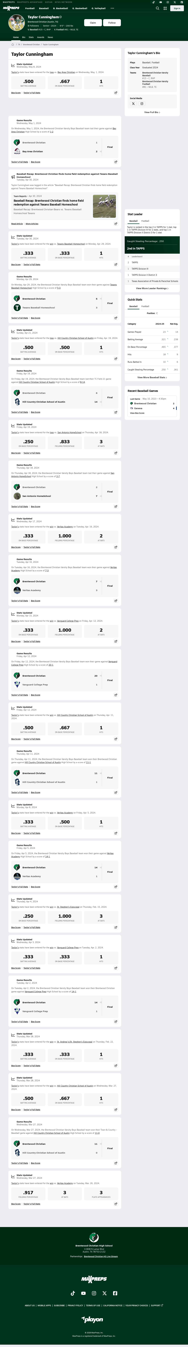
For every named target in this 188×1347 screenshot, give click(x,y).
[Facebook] (182, 2)
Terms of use (93, 1305)
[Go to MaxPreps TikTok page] (72, 1293)
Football (30, 8)
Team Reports (20, 196)
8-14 (82, 382)
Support (157, 1305)
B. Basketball (60, 8)
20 (95, 675)
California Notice (112, 1305)
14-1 (47, 856)
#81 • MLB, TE (66, 29)
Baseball (44, 8)
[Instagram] (167, 2)
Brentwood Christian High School (94, 1240)
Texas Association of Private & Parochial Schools (155, 281)
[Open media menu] (165, 8)
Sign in (177, 8)
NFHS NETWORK (63, 2)
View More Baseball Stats (152, 377)
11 (95, 773)
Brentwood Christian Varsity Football (155, 82)
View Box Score (137, 412)
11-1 (88, 762)
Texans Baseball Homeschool (71, 243)
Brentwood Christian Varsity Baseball (155, 74)
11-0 (97, 1133)
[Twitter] (175, 2)
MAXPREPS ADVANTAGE (30, 2)
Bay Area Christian (66, 72)
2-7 (58, 476)
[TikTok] (153, 2)
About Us (30, 1305)
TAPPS (135, 262)
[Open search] (157, 8)
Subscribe (59, 1305)
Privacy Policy (75, 1305)
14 (95, 401)
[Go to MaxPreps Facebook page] (115, 1293)
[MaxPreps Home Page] (12, 44)
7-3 (47, 570)
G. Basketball (79, 8)
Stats (31, 37)
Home (16, 37)
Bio (23, 37)
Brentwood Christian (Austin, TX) (43, 21)
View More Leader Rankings (152, 288)
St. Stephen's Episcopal (68, 907)
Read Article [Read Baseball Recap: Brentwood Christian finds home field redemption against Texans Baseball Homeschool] (17, 223)
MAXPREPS (9, 2)
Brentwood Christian (31, 44)
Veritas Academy (65, 526)
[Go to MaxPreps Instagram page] (94, 1293)
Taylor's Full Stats (32, 92)
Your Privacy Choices (136, 1305)
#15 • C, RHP (39, 29)
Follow (112, 22)
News (50, 37)
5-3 (59, 287)
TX (19, 44)
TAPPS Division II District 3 (144, 275)
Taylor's (15, 72)
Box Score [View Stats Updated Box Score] (16, 92)
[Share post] (116, 92)
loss (52, 72)
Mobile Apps (44, 1305)
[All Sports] (112, 8)
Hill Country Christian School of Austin (76, 338)
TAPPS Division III (140, 268)
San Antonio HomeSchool (70, 432)
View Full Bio (152, 112)
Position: (151, 313)
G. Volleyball (99, 8)
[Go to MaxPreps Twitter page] (104, 1293)
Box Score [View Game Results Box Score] (35, 161)
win (51, 243)
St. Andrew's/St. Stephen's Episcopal (74, 1041)
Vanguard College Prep (68, 620)
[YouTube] (160, 2)
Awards (40, 37)
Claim (93, 22)
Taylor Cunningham (45, 17)
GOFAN (49, 2)
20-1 (51, 664)
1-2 (51, 131)
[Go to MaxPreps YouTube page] (83, 1293)
